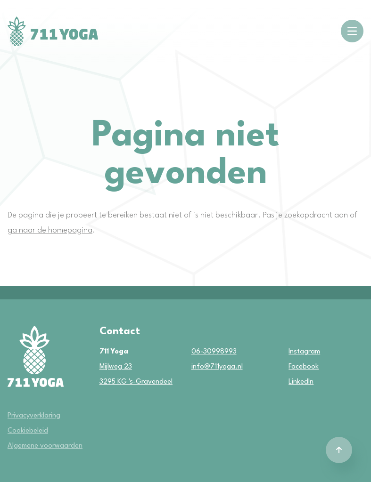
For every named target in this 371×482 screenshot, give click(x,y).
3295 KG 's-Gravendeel (136, 382)
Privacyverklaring (34, 415)
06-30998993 (214, 351)
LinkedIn (293, 382)
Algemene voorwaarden (45, 446)
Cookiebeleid (28, 430)
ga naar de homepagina (50, 230)
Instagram (293, 351)
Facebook (293, 366)
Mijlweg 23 (115, 366)
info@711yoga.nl (217, 366)
